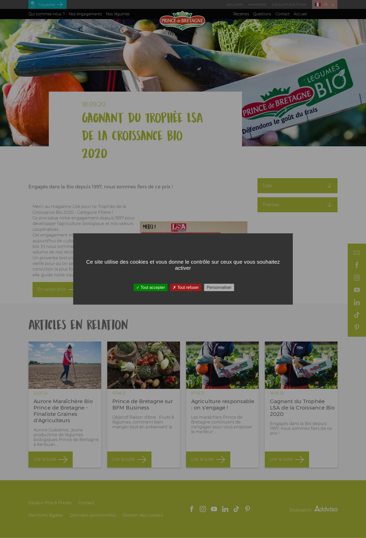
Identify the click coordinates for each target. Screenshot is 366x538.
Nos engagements (85, 14)
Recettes (241, 14)
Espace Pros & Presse (289, 4)
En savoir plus (52, 292)
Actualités (234, 4)
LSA (76, 209)
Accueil (300, 14)
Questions (262, 14)
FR (325, 5)
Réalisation (313, 510)
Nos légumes (118, 14)
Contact (283, 14)
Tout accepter (150, 287)
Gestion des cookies (143, 515)
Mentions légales (45, 515)
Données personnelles (93, 515)
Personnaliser (219, 287)
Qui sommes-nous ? (46, 14)
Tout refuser (186, 287)
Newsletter (257, 4)
